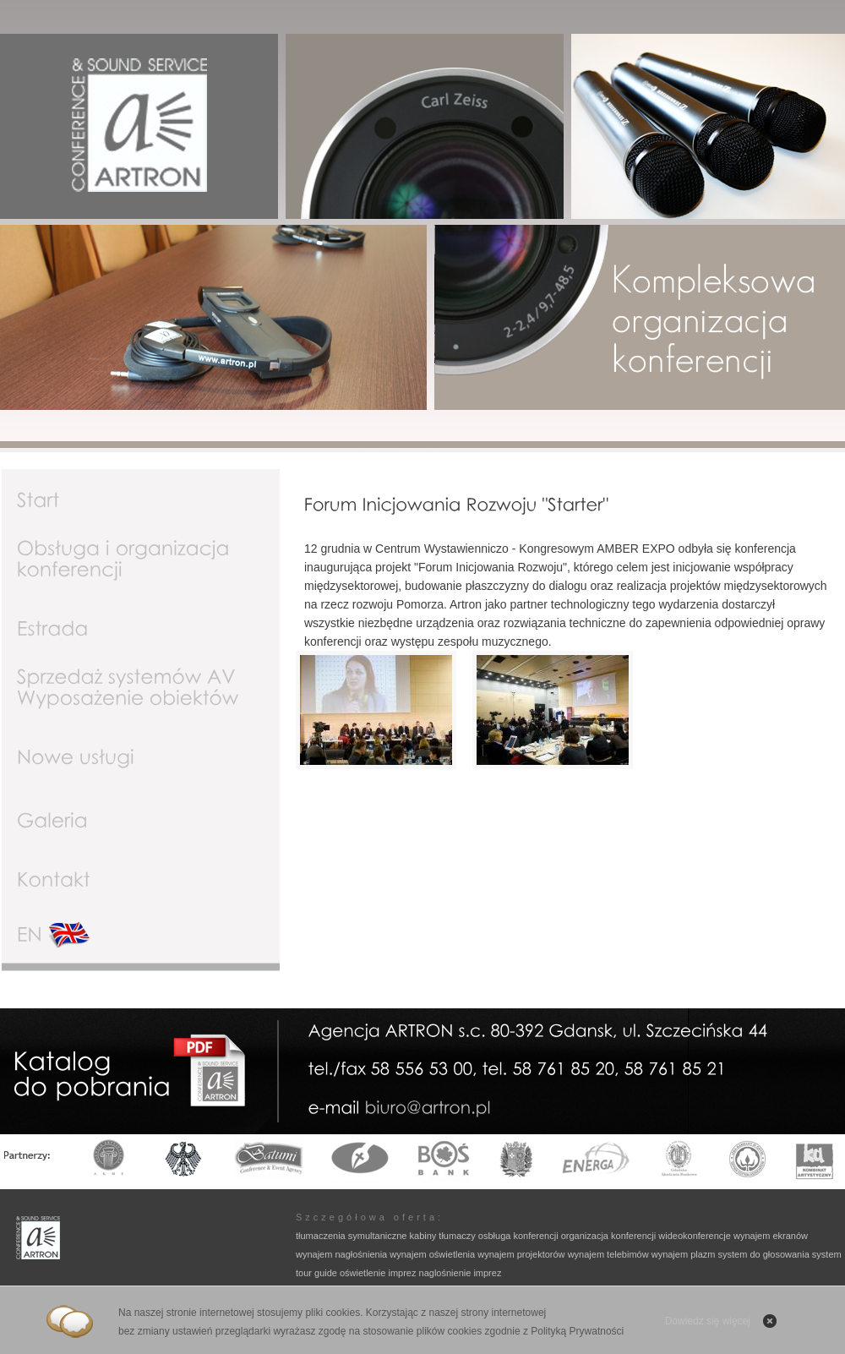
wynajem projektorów (520, 1254)
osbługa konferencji (518, 1236)
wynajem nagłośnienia (341, 1254)
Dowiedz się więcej (707, 1321)
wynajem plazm (683, 1254)
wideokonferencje (694, 1236)
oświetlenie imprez (378, 1273)
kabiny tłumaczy (443, 1236)
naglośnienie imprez (460, 1273)
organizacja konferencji (609, 1236)
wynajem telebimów (608, 1254)
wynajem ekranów (770, 1236)
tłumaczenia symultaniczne (351, 1236)
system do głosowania (764, 1254)
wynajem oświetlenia (432, 1254)
